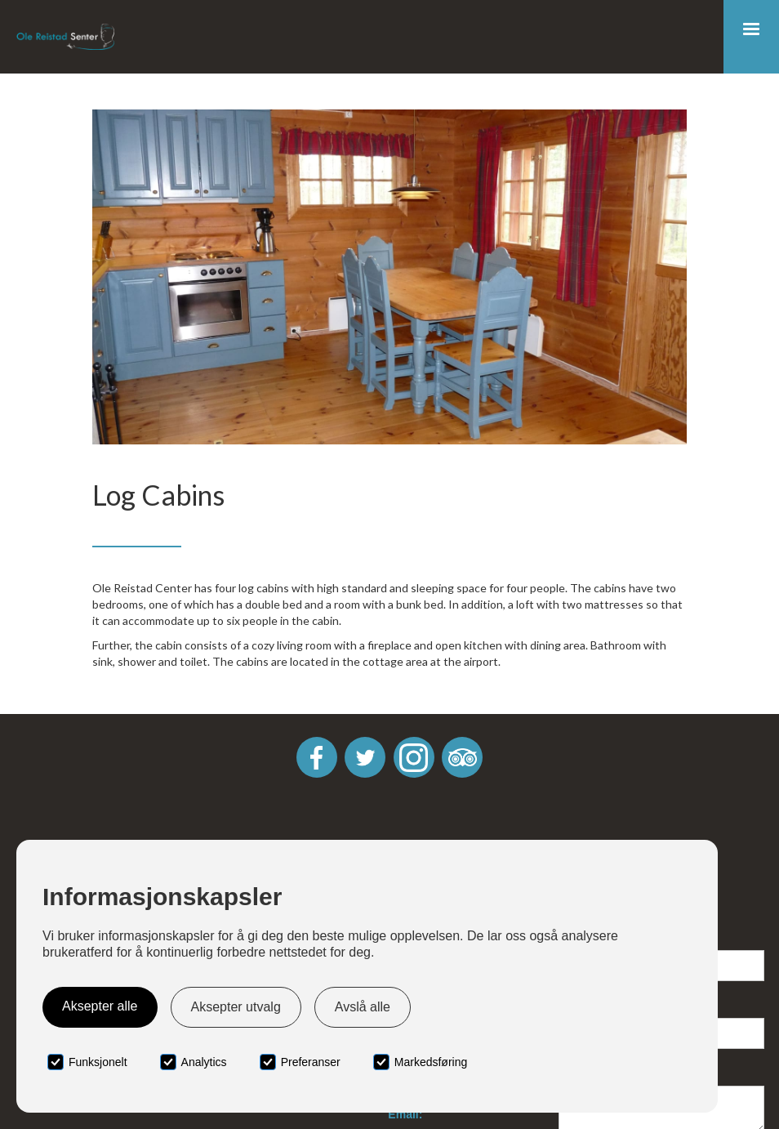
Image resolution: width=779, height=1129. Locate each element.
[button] (751, 37)
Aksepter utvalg (236, 1007)
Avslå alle (362, 1007)
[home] (65, 37)
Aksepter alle (100, 1006)
